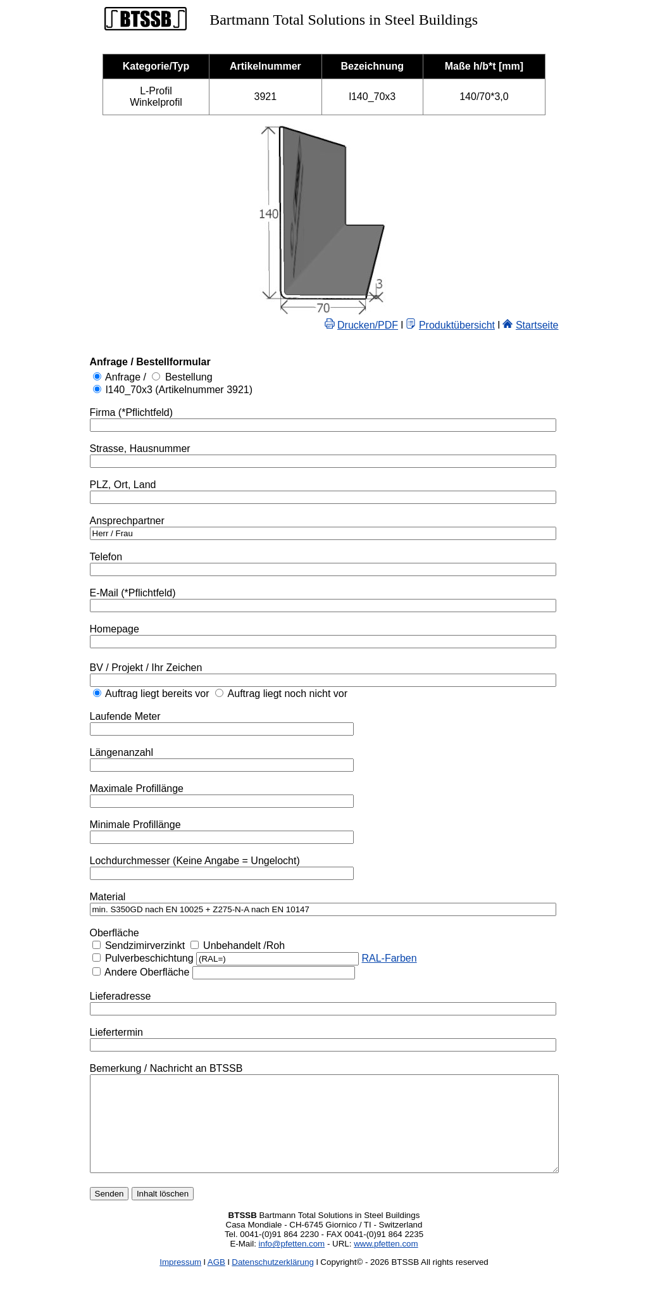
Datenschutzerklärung (273, 1281)
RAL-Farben (360, 958)
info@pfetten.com (292, 1262)
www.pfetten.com (386, 1262)
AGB (216, 1281)
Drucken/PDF (396, 325)
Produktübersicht (485, 325)
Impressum (180, 1281)
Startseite (565, 325)
